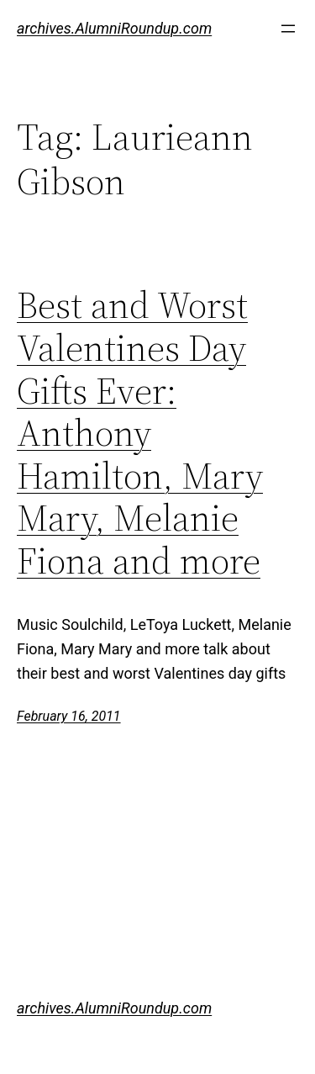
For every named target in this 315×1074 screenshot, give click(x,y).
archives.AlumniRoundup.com (114, 28)
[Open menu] (288, 29)
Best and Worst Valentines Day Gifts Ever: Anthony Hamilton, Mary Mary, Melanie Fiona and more (140, 433)
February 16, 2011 (69, 716)
